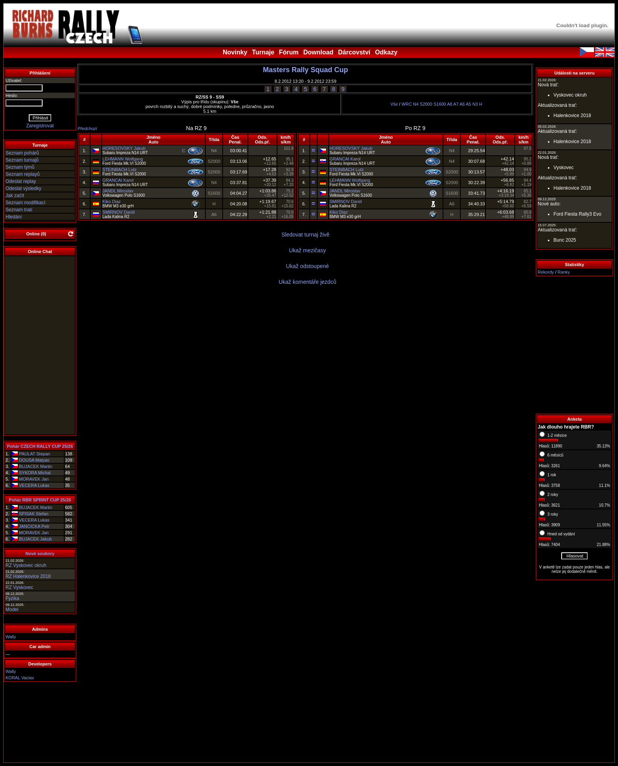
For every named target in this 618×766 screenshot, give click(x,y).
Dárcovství (354, 52)
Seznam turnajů (22, 160)
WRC (407, 104)
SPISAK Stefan (33, 513)
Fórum (289, 52)
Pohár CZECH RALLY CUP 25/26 (40, 446)
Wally (11, 636)
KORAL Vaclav (20, 677)
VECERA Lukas (34, 485)
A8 (449, 104)
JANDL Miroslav (117, 190)
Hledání (14, 217)
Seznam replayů (23, 174)
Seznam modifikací (25, 202)
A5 (468, 104)
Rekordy (546, 272)
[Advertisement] (574, 345)
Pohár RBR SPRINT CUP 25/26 (40, 500)
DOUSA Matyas (34, 460)
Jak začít (15, 195)
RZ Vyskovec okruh (26, 565)
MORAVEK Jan (33, 479)
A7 (455, 104)
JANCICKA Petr (34, 526)
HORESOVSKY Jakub (123, 148)
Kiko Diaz (111, 201)
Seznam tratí (19, 209)
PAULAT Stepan (34, 453)
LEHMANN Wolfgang (122, 159)
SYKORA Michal (34, 472)
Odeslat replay (21, 181)
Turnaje (263, 52)
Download (318, 52)
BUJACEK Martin (35, 466)
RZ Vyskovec (19, 587)
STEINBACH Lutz (119, 169)
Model (12, 609)
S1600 (440, 104)
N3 (475, 104)
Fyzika (12, 598)
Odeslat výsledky (23, 188)
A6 (462, 104)
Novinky (235, 52)
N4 (416, 104)
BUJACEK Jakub (35, 539)
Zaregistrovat (40, 126)
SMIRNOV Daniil (118, 212)
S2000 (426, 104)
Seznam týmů (20, 167)
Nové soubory (40, 553)
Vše (394, 104)
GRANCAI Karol (118, 180)
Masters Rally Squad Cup (305, 70)
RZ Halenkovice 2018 (28, 576)
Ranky (564, 272)
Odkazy (386, 52)
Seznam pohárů (22, 153)
